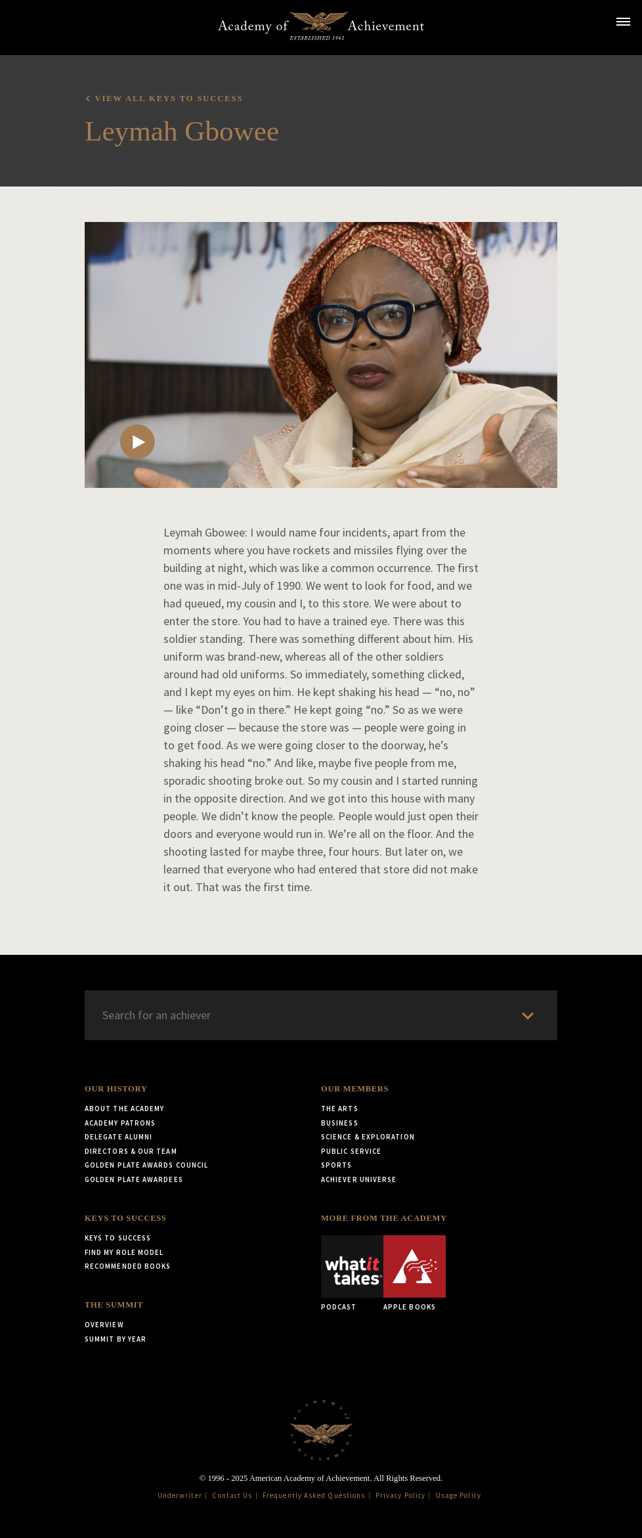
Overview (104, 1324)
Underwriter (180, 1495)
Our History (116, 1088)
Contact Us (232, 1495)
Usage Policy (458, 1495)
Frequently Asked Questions (314, 1495)
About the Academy (124, 1108)
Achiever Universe (358, 1179)
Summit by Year (115, 1339)
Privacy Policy (400, 1495)
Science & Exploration (368, 1136)
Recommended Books (128, 1266)
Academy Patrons (120, 1123)
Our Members (355, 1088)
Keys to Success (125, 1218)
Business (339, 1123)
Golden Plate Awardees (134, 1179)
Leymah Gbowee (182, 131)
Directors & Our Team (131, 1151)
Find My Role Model (124, 1252)
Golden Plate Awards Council (146, 1165)
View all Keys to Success (169, 98)
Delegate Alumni (118, 1136)
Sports (336, 1165)
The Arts (339, 1108)
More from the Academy (384, 1218)
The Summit (114, 1304)
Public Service (351, 1151)
